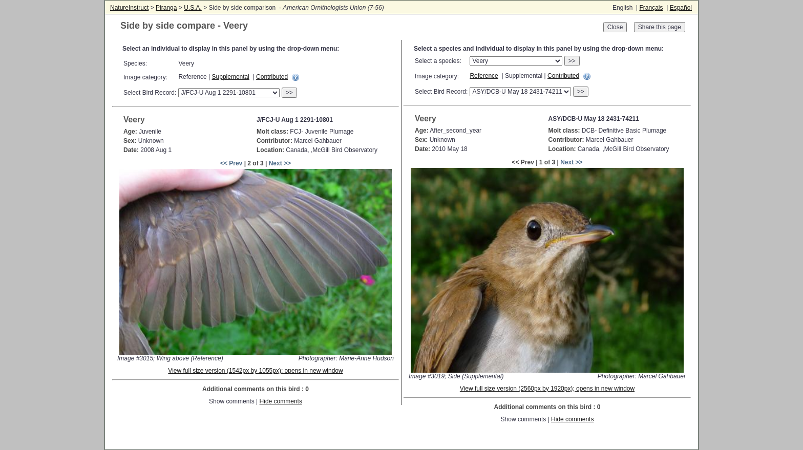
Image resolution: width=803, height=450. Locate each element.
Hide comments (281, 401)
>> (289, 92)
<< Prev (231, 163)
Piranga (166, 7)
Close (615, 27)
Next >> (280, 163)
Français (651, 7)
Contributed (272, 76)
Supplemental (230, 76)
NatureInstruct (129, 7)
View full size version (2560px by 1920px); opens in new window (547, 388)
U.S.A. (193, 7)
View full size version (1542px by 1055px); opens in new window (255, 370)
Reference (484, 75)
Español (681, 7)
